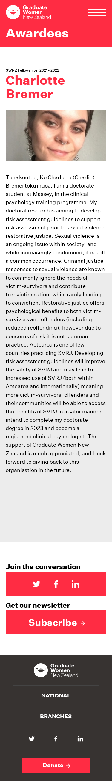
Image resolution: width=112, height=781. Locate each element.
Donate (56, 765)
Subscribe (56, 622)
